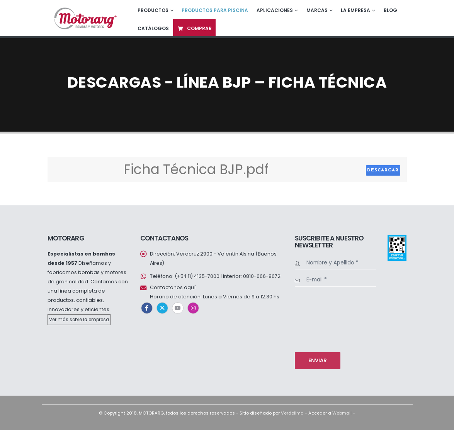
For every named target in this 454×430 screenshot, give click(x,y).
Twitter (162, 308)
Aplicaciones (275, 10)
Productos (153, 10)
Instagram (193, 308)
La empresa (355, 10)
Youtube (178, 308)
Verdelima (292, 413)
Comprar (194, 28)
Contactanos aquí (173, 287)
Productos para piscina (215, 10)
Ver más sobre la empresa (79, 320)
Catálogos (153, 28)
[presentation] (326, 318)
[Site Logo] (85, 18)
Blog (390, 10)
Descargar (383, 170)
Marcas (317, 10)
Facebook (147, 308)
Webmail (342, 413)
